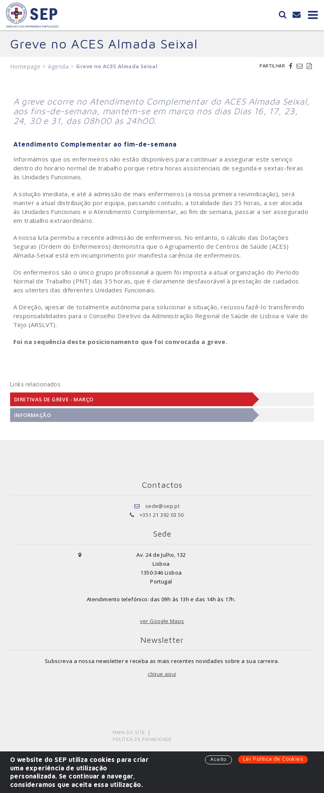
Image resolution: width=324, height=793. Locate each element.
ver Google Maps (162, 621)
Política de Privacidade (142, 739)
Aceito (218, 759)
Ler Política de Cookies (273, 758)
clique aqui (162, 674)
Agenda (58, 66)
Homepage (25, 66)
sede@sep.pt (162, 506)
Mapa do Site (129, 732)
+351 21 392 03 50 (162, 514)
